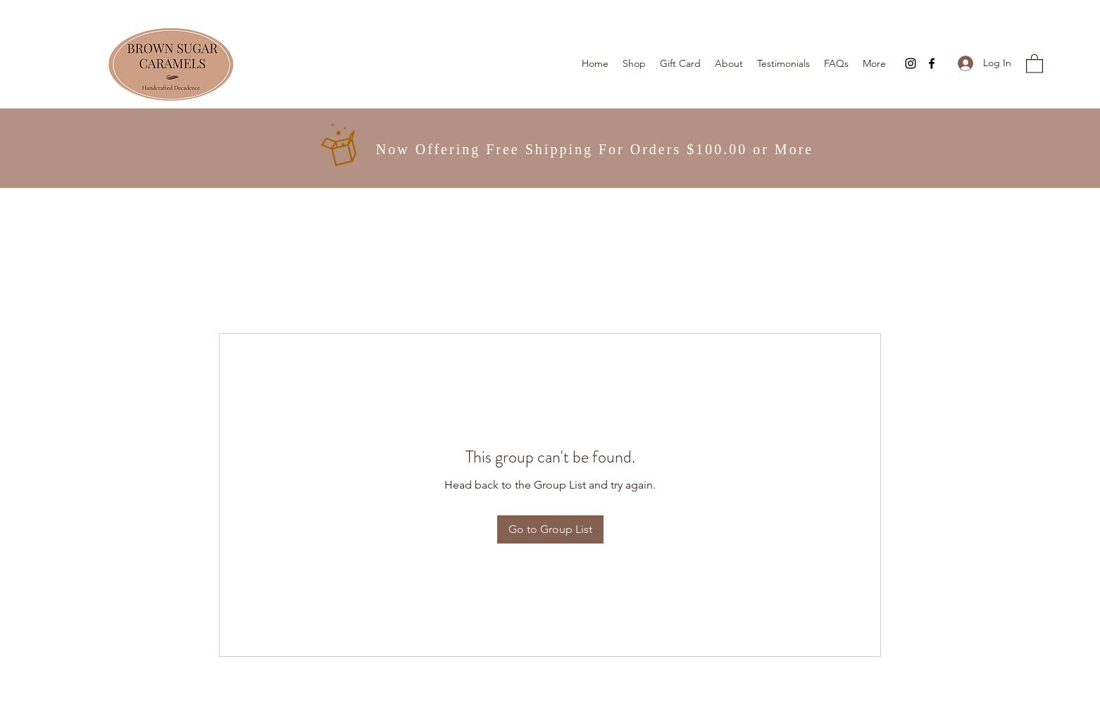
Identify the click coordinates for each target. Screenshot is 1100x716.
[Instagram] (911, 63)
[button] (1034, 63)
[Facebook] (932, 63)
